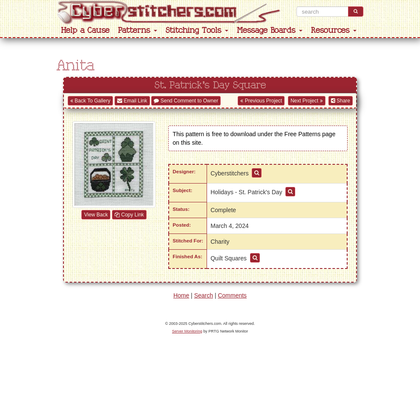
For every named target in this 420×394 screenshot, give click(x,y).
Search (203, 295)
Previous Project (261, 101)
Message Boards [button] (269, 30)
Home (181, 295)
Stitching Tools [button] (197, 30)
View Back (96, 215)
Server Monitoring (187, 331)
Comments (232, 295)
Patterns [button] (137, 30)
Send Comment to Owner (186, 101)
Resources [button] (334, 30)
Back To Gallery (90, 101)
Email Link (132, 101)
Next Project (307, 101)
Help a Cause (85, 30)
